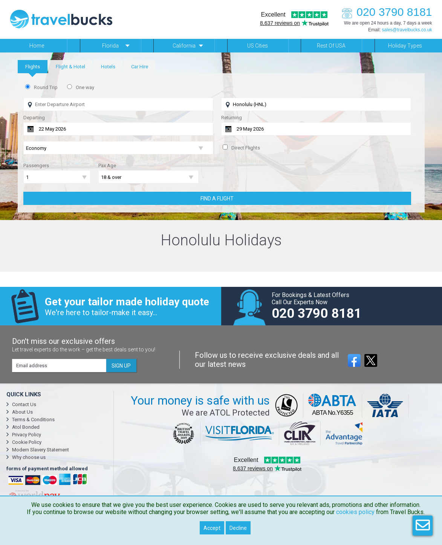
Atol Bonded (26, 427)
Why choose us (29, 457)
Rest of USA (331, 46)
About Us (22, 412)
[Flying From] (118, 104)
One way (85, 87)
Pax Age (107, 165)
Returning (231, 117)
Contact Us (24, 404)
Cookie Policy (26, 442)
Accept (211, 528)
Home (36, 46)
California (184, 46)
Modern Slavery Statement (40, 450)
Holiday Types (405, 46)
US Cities (257, 46)
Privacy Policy (26, 434)
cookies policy (355, 512)
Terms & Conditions (33, 419)
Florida (110, 46)
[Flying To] (316, 104)
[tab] (32, 66)
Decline (238, 528)
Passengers (36, 165)
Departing (34, 117)
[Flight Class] (118, 148)
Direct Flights (245, 148)
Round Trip (46, 87)
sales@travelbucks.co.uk (407, 29)
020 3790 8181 (385, 12)
